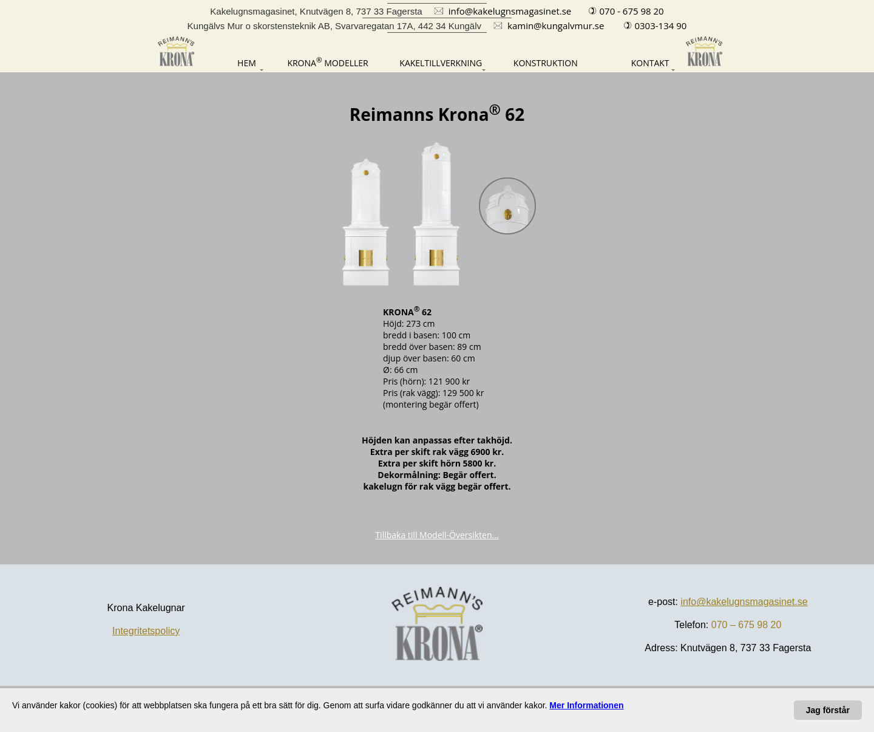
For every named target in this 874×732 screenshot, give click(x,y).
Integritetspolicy (146, 631)
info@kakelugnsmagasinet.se (743, 602)
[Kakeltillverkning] (440, 63)
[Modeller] (327, 61)
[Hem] (233, 63)
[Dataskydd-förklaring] (586, 705)
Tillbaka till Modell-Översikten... (436, 535)
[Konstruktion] (545, 63)
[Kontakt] (638, 63)
